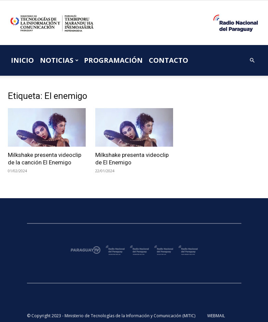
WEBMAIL (216, 316)
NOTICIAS (59, 60)
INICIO (22, 60)
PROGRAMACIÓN (113, 60)
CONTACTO (168, 60)
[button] (252, 60)
